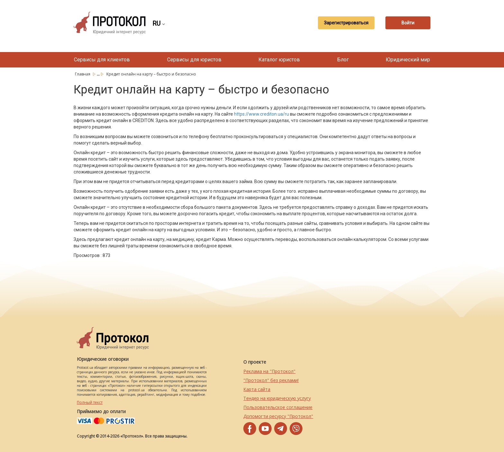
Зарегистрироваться (346, 22)
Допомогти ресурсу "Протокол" (278, 416)
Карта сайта (256, 389)
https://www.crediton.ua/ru (261, 114)
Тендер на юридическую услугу (277, 398)
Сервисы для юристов (194, 60)
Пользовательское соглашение (277, 407)
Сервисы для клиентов (102, 60)
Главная (83, 74)
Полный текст (90, 402)
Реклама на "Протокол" (269, 371)
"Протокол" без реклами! (271, 380)
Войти (407, 22)
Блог (343, 60)
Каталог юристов (279, 60)
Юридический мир (408, 60)
